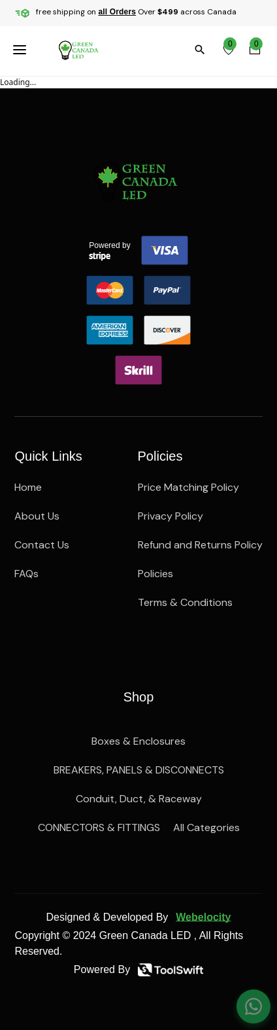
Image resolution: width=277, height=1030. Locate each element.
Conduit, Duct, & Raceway (139, 799)
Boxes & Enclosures (138, 741)
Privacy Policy (170, 516)
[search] (202, 49)
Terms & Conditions (185, 602)
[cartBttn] (255, 49)
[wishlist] (229, 49)
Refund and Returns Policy (200, 545)
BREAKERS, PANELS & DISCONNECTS (139, 770)
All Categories (206, 827)
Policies (155, 573)
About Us (36, 516)
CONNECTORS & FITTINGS (99, 827)
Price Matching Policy (188, 487)
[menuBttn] (22, 50)
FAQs (26, 573)
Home (28, 487)
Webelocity (203, 917)
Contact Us (41, 545)
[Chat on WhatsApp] (253, 1006)
